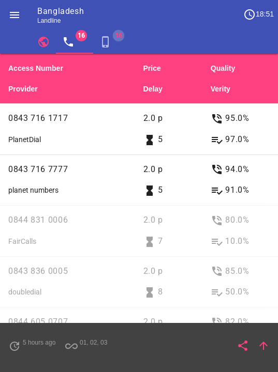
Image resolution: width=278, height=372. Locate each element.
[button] (14, 14)
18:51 (258, 14)
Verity (220, 89)
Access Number (35, 68)
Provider (23, 89)
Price (152, 68)
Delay (153, 89)
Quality (223, 68)
